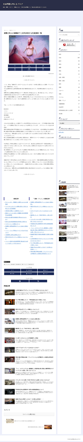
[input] (69, 34)
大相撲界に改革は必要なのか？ (13, 231)
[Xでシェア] (8, 66)
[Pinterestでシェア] (42, 66)
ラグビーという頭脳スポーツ (12, 220)
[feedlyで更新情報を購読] (27, 277)
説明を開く (61, 132)
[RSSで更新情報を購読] (30, 277)
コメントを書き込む (29, 415)
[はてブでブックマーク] (25, 66)
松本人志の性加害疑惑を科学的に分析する (16, 218)
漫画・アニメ (7, 258)
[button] (50, 66)
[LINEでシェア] (33, 66)
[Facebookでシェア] (16, 66)
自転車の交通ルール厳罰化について (14, 207)
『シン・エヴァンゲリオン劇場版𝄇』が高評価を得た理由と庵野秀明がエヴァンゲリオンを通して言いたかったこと (41, 226)
